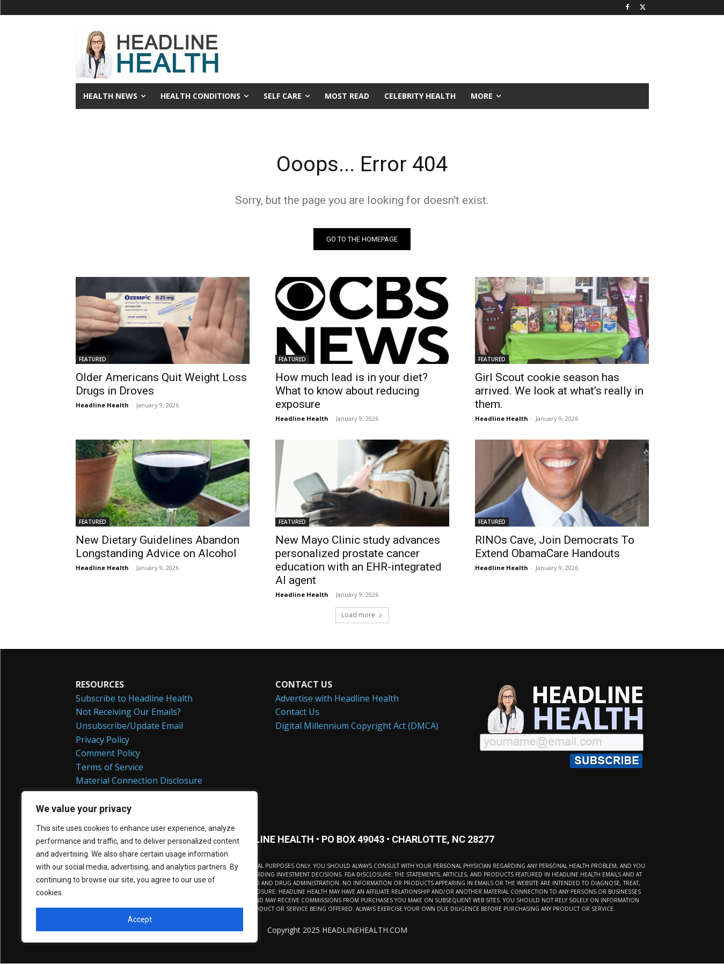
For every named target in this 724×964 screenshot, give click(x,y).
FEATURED (92, 359)
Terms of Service (109, 767)
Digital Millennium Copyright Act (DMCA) (356, 726)
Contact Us (297, 712)
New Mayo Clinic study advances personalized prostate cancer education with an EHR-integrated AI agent (358, 560)
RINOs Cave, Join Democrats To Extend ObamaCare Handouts (554, 547)
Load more (362, 615)
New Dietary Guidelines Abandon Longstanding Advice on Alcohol (157, 547)
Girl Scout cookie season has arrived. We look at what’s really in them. (559, 391)
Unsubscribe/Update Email (129, 726)
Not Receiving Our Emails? (128, 712)
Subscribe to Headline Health (134, 698)
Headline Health (102, 405)
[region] (139, 867)
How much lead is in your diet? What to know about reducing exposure (351, 391)
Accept (140, 919)
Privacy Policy (102, 740)
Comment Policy (108, 753)
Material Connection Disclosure (139, 781)
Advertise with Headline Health (337, 698)
